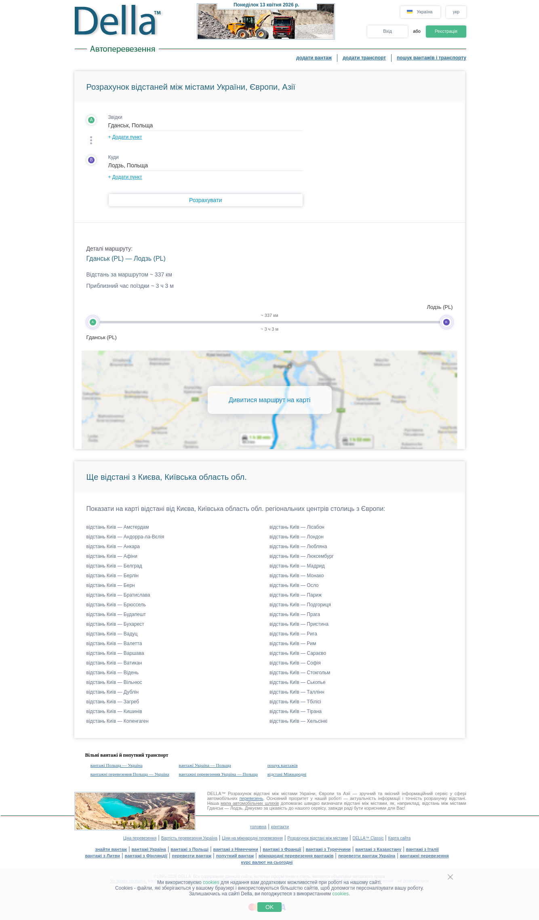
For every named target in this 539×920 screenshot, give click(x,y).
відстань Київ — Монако (297, 575)
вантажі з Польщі (189, 849)
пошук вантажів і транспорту (431, 58)
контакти (280, 826)
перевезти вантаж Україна (366, 855)
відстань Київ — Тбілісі (295, 702)
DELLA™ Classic (367, 838)
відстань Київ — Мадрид (297, 566)
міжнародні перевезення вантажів (296, 855)
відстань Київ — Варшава (115, 653)
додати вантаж (314, 58)
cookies (211, 882)
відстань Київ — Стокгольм (300, 672)
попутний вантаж (235, 855)
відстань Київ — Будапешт (116, 614)
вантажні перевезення (424, 855)
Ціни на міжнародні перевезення (252, 838)
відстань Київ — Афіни (111, 556)
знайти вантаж (111, 849)
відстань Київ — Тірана (296, 711)
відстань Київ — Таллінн (297, 692)
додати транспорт (364, 58)
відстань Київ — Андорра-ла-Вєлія (125, 537)
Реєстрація (446, 31)
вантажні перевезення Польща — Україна (130, 774)
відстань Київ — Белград (114, 566)
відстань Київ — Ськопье (298, 682)
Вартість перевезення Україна (189, 838)
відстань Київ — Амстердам (117, 527)
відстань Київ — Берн (110, 585)
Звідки (115, 117)
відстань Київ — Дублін (112, 692)
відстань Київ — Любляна (298, 546)
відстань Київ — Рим (293, 643)
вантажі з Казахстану (378, 849)
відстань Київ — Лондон (297, 537)
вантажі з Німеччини (235, 849)
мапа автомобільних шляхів (250, 803)
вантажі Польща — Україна (117, 765)
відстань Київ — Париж (296, 595)
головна (258, 826)
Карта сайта (399, 838)
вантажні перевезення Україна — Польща (218, 774)
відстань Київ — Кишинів (114, 711)
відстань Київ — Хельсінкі (298, 721)
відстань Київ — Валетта (114, 643)
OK (269, 907)
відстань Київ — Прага (295, 614)
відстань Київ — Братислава (118, 595)
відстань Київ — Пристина (299, 624)
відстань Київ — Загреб (112, 702)
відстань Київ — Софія (295, 663)
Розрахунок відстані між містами (317, 838)
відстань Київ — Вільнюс (114, 682)
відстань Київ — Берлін (112, 575)
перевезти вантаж (192, 855)
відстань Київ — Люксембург (302, 556)
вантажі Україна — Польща (205, 765)
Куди (113, 157)
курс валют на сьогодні (267, 862)
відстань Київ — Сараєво (298, 653)
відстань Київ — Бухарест (115, 624)
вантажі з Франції (282, 849)
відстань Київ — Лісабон (297, 527)
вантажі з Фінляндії (146, 855)
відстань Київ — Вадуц (112, 634)
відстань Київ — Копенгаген (117, 721)
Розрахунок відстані (249, 793)
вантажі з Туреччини (328, 849)
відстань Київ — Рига (293, 634)
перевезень (251, 798)
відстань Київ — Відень (112, 672)
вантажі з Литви (102, 855)
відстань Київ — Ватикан (114, 663)
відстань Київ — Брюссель (116, 605)
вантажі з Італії (422, 849)
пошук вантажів (282, 765)
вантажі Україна (149, 849)
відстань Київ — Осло (294, 585)
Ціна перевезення (140, 838)
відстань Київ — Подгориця (300, 605)
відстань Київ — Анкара (113, 546)
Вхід (387, 31)
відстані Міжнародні (287, 774)
